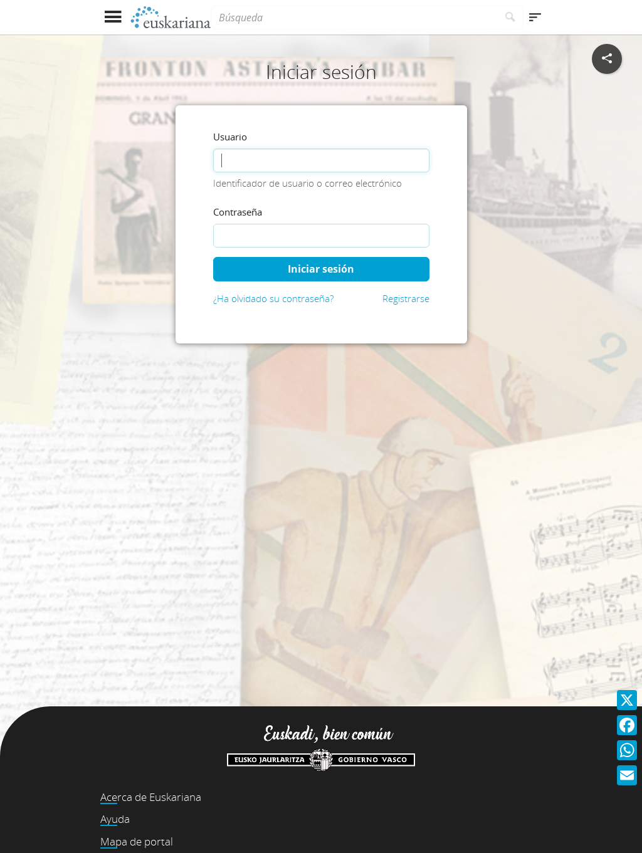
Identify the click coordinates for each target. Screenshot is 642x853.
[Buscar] (511, 17)
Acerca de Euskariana (150, 797)
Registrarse (405, 298)
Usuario (230, 136)
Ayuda (115, 819)
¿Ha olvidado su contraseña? (273, 298)
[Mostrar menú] (112, 17)
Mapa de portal (136, 841)
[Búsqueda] (354, 17)
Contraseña (237, 212)
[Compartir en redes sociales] (607, 59)
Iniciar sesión (321, 269)
